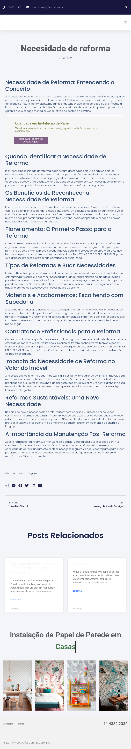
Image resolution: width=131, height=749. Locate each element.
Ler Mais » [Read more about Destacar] (78, 591)
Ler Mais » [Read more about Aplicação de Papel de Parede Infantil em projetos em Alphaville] (15, 599)
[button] (125, 7)
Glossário (8, 723)
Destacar (80, 563)
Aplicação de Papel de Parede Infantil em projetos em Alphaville (33, 567)
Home (21, 723)
